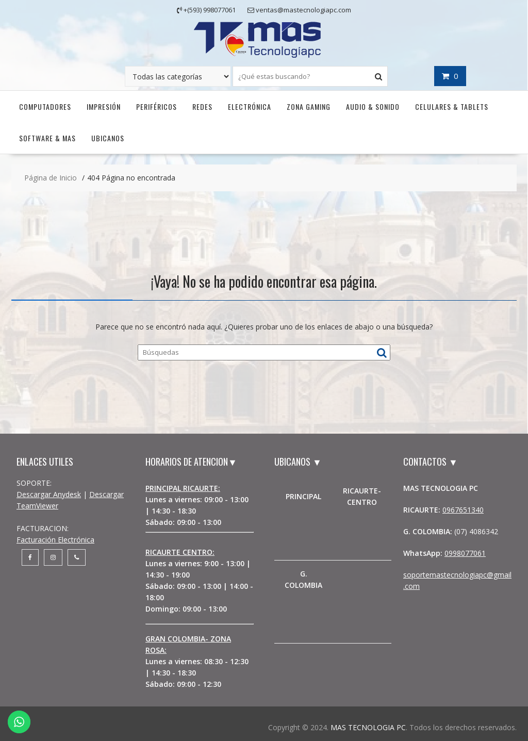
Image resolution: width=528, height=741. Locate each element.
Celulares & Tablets (451, 106)
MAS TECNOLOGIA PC (368, 727)
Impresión (104, 106)
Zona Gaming (309, 106)
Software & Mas (47, 138)
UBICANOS (107, 138)
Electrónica (249, 106)
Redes (202, 106)
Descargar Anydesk (48, 494)
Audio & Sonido (373, 106)
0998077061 (465, 553)
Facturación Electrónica (55, 540)
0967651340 (463, 510)
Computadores (45, 106)
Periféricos (156, 106)
